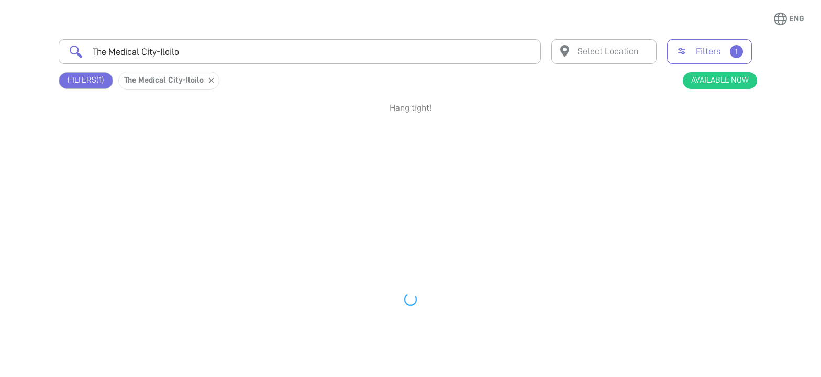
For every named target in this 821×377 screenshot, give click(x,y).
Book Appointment (700, 143)
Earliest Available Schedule (426, 138)
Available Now (720, 80)
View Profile (700, 181)
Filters (86, 80)
